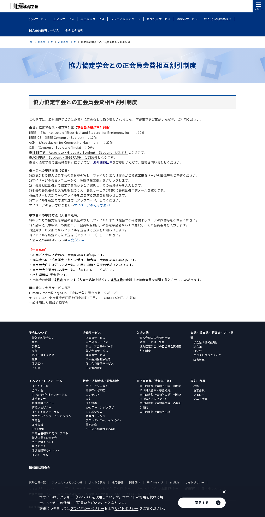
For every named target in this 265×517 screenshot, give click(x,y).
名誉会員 (199, 390)
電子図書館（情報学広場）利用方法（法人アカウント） (161, 397)
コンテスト (93, 394)
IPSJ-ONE (38, 429)
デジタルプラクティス (207, 355)
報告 (34, 359)
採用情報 (117, 482)
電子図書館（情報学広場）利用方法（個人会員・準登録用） (161, 388)
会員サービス (92, 332)
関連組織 (91, 425)
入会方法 (73, 240)
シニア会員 (200, 399)
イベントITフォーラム (45, 412)
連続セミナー (40, 399)
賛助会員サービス (97, 351)
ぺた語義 (91, 403)
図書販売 (199, 360)
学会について (38, 332)
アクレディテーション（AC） (104, 420)
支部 (34, 351)
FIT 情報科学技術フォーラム (49, 394)
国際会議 (37, 425)
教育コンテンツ (95, 416)
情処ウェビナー (42, 407)
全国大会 (37, 390)
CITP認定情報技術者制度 (101, 429)
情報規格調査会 (39, 467)
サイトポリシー (195, 482)
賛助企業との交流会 (44, 438)
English (174, 482)
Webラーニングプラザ (100, 407)
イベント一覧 (40, 386)
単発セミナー (40, 446)
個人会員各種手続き (98, 359)
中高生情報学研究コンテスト (50, 433)
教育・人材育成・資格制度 (101, 381)
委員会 (36, 346)
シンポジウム (94, 412)
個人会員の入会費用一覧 (155, 338)
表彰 (34, 342)
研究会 (197, 351)
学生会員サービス (97, 342)
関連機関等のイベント (46, 450)
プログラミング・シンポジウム (51, 416)
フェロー (199, 394)
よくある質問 (97, 482)
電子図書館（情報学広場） (155, 381)
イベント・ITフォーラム (45, 381)
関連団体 (37, 363)
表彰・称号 (198, 381)
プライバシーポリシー (87, 508)
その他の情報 (94, 368)
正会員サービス (95, 338)
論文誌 (197, 346)
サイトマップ (155, 482)
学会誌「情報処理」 (206, 342)
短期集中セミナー (43, 403)
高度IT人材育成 (95, 390)
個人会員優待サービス (100, 363)
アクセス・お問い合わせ (67, 482)
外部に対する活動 (43, 355)
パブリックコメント (98, 386)
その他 (36, 368)
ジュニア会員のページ (99, 346)
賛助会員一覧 (37, 482)
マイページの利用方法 (90, 205)
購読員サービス (95, 355)
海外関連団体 (102, 162)
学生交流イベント (43, 442)
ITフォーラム (40, 455)
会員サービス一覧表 (152, 342)
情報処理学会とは (43, 338)
